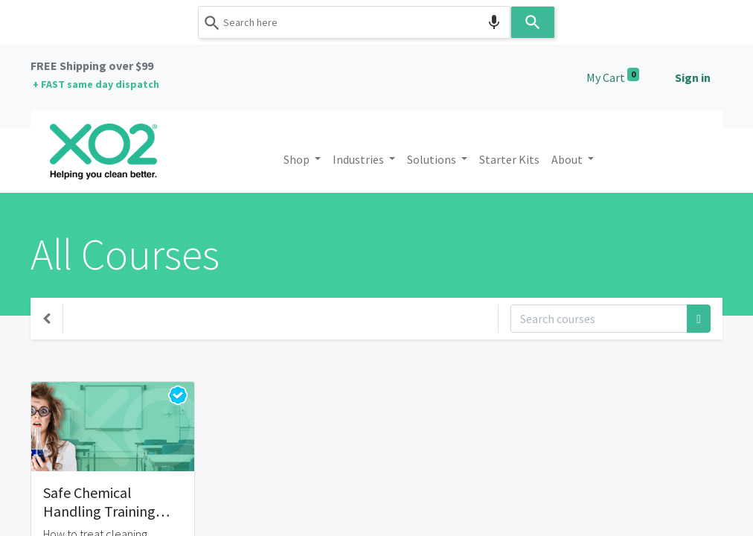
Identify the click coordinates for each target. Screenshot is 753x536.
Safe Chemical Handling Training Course (99, 501)
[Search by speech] (494, 22)
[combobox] (354, 22)
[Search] (532, 22)
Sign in (693, 77)
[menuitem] (509, 159)
